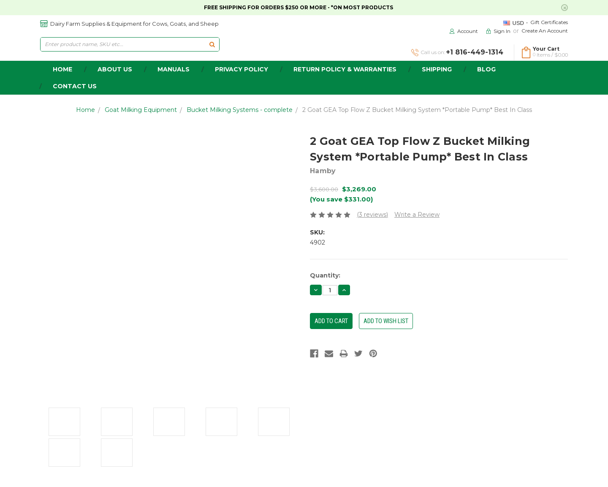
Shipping (437, 69)
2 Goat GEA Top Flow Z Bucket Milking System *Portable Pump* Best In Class (417, 110)
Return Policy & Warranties (344, 69)
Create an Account (544, 30)
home (62, 69)
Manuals (173, 69)
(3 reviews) (372, 214)
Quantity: (325, 275)
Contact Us (75, 86)
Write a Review (417, 214)
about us (115, 69)
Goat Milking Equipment (141, 110)
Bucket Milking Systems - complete (240, 110)
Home (85, 110)
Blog (486, 69)
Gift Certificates (549, 22)
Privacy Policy (241, 69)
